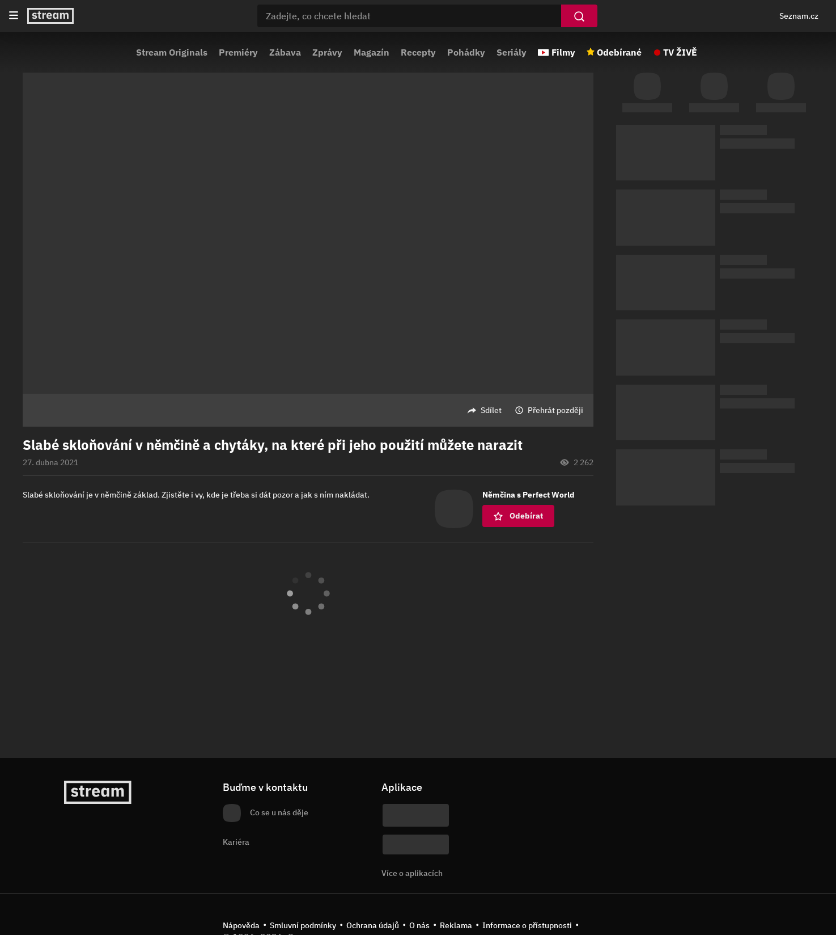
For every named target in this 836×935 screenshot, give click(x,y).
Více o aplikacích (412, 873)
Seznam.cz (798, 16)
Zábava (285, 52)
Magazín (371, 52)
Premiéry (238, 52)
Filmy (563, 52)
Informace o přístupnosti (527, 925)
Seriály (511, 52)
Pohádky (466, 52)
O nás (419, 925)
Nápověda (241, 925)
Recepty (418, 52)
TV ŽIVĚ (680, 52)
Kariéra (236, 842)
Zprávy (327, 52)
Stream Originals (171, 52)
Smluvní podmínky (303, 925)
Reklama (456, 925)
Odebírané (619, 52)
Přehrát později (555, 410)
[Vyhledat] (579, 16)
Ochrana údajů (372, 925)
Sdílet (491, 410)
